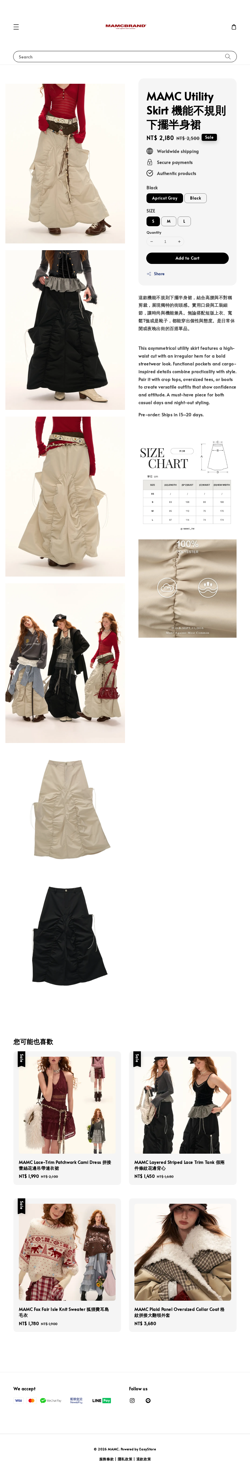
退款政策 (143, 1459)
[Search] (228, 56)
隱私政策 (125, 1459)
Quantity (154, 232)
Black (152, 187)
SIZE (151, 211)
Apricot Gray (164, 198)
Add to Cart (187, 258)
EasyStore (147, 1449)
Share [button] (156, 273)
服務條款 (106, 1459)
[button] (16, 27)
